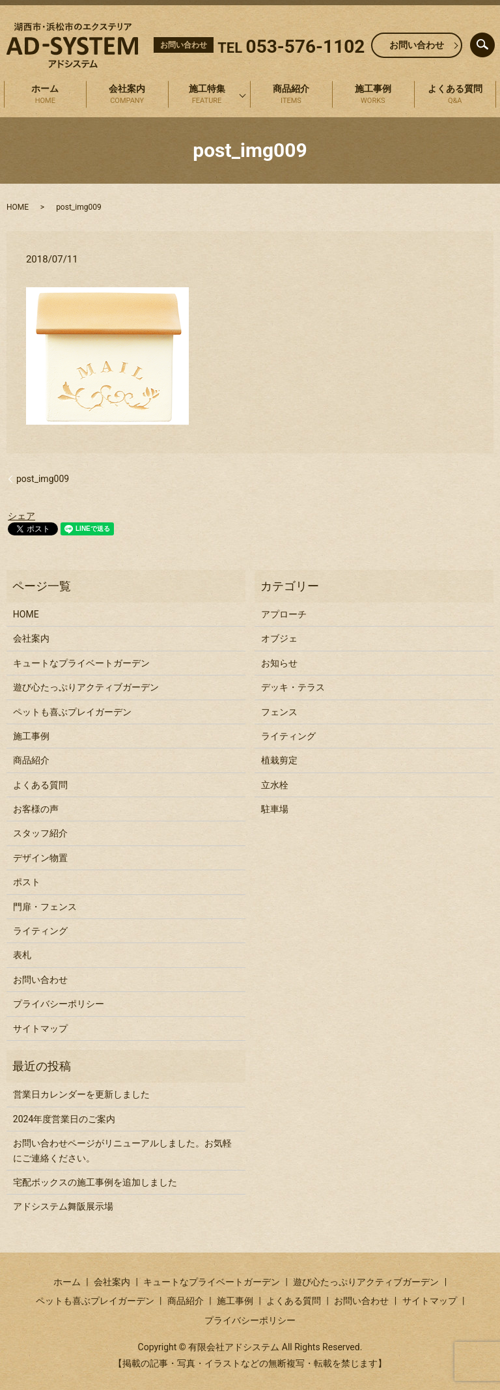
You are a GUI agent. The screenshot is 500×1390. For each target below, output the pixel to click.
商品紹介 (291, 95)
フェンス (279, 712)
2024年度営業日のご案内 (64, 1119)
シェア (21, 516)
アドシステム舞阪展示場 (63, 1206)
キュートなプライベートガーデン (81, 663)
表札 (22, 955)
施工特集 (207, 95)
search (492, 41)
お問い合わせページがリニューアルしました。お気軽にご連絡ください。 (122, 1150)
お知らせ (279, 663)
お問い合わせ (416, 45)
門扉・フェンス (45, 906)
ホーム (44, 95)
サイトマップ (40, 1028)
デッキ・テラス (293, 687)
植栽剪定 (279, 760)
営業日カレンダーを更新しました (81, 1094)
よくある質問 (455, 95)
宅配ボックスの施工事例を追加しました (95, 1182)
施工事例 (373, 95)
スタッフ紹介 (40, 833)
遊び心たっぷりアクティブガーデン (86, 687)
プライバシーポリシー (58, 1004)
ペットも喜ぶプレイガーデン (72, 712)
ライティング (40, 931)
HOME (18, 207)
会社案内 (126, 95)
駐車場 (274, 809)
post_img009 (42, 479)
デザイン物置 (40, 858)
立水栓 (274, 785)
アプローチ (284, 614)
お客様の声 (36, 809)
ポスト (26, 882)
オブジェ (279, 638)
